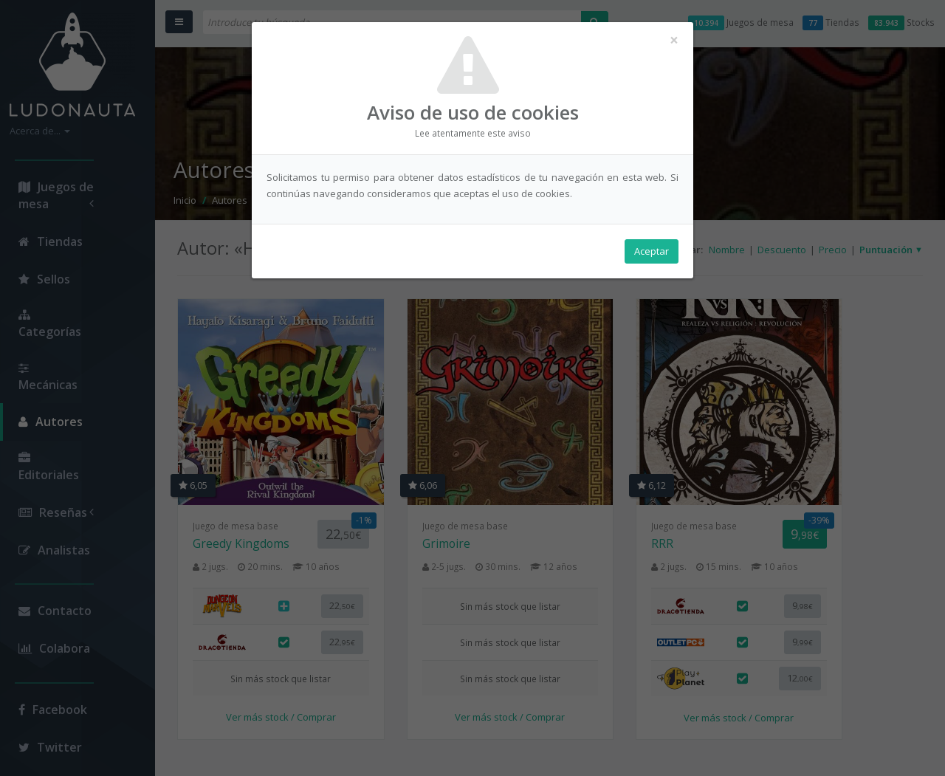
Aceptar (651, 251)
